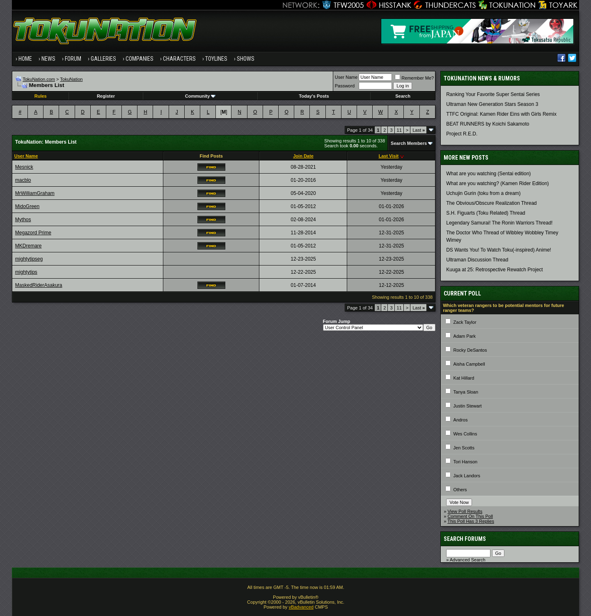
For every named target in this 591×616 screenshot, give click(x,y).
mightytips (26, 272)
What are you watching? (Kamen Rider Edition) (497, 183)
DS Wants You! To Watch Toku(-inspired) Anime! (498, 250)
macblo (23, 180)
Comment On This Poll (469, 516)
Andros (461, 419)
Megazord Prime (33, 233)
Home (25, 58)
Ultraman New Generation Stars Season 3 (492, 104)
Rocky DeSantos (470, 350)
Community (200, 96)
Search (402, 96)
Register (106, 96)
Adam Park (465, 336)
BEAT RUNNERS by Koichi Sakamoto (487, 124)
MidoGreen (27, 206)
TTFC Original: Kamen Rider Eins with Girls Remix (501, 114)
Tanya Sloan (466, 391)
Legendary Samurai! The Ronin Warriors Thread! (499, 223)
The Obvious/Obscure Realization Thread (491, 203)
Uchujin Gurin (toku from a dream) (483, 193)
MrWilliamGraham (35, 193)
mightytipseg (29, 259)
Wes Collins (465, 433)
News (48, 58)
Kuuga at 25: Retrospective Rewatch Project (494, 270)
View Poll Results (464, 511)
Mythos (23, 219)
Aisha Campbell (469, 364)
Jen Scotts (464, 447)
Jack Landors (467, 475)
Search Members (409, 143)
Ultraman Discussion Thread (477, 260)
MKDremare (28, 246)
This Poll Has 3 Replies (470, 521)
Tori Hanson (466, 461)
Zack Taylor (465, 322)
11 (399, 130)
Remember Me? (414, 78)
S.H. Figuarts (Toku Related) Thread (485, 213)
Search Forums (465, 539)
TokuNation (71, 79)
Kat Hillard (464, 378)
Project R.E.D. (461, 134)
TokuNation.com (39, 79)
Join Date (303, 155)
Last (418, 130)
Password (345, 85)
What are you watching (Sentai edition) (488, 173)
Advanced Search (468, 559)
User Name (346, 77)
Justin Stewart (468, 405)
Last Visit (388, 155)
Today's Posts (314, 96)
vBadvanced (301, 607)
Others (460, 489)
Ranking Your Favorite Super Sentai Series (493, 94)
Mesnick (24, 167)
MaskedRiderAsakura (38, 285)
